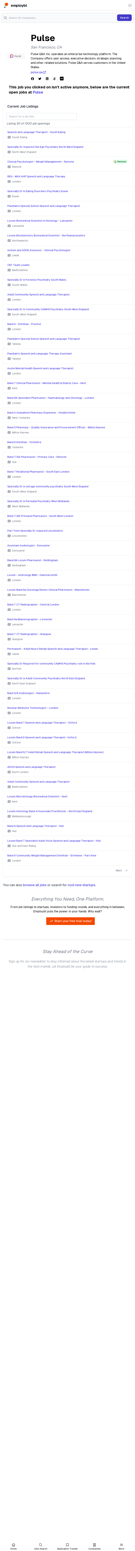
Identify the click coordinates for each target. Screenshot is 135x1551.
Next (122, 870)
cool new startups (81, 885)
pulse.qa (38, 72)
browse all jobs (35, 885)
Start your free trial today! (70, 921)
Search (124, 17)
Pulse (38, 92)
